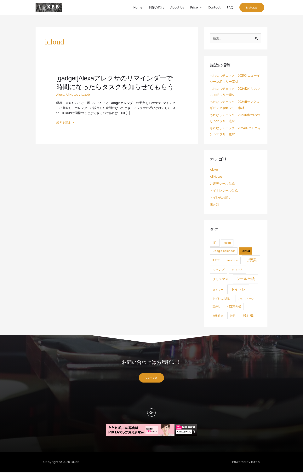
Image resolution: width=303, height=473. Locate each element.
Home (137, 7)
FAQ (230, 7)
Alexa (60, 95)
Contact (214, 7)
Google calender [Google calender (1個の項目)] (224, 251)
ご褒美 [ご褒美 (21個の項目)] (251, 260)
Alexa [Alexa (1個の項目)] (227, 243)
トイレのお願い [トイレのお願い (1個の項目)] (222, 299)
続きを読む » (65, 122)
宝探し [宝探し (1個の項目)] (217, 307)
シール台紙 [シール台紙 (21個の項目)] (245, 279)
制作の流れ (156, 7)
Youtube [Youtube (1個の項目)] (232, 260)
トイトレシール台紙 (224, 191)
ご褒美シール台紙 (222, 184)
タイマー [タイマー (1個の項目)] (218, 290)
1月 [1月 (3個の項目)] (215, 243)
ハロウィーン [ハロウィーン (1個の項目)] (246, 299)
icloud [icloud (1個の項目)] (246, 251)
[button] (251, 7)
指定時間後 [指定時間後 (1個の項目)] (234, 307)
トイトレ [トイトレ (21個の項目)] (238, 289)
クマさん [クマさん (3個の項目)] (237, 270)
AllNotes (72, 95)
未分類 (214, 205)
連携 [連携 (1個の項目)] (233, 316)
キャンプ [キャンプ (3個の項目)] (218, 270)
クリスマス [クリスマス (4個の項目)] (220, 279)
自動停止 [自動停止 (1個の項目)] (218, 316)
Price (194, 7)
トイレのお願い (221, 198)
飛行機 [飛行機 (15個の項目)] (248, 315)
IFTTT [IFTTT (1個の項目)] (216, 260)
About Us (177, 7)
